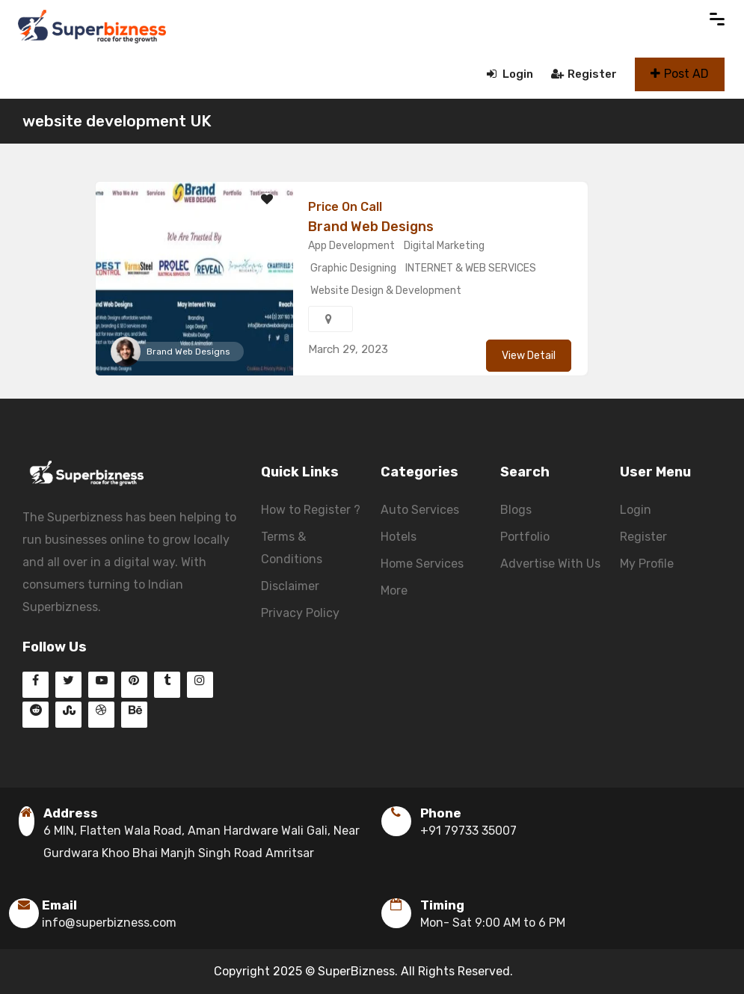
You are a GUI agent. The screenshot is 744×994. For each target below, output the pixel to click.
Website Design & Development (385, 290)
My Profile (647, 563)
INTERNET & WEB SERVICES (470, 268)
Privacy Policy (300, 613)
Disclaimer (290, 586)
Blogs (516, 510)
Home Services (422, 563)
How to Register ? (310, 510)
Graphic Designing (353, 268)
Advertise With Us (550, 563)
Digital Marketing (444, 245)
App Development (351, 245)
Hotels (398, 537)
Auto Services (420, 510)
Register (584, 74)
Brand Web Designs (188, 351)
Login (510, 74)
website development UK (117, 120)
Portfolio (525, 537)
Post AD (680, 74)
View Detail (529, 355)
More (394, 590)
